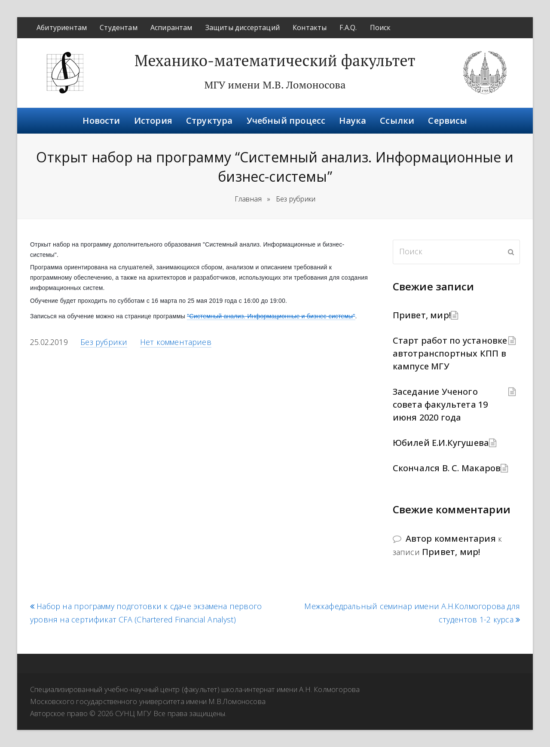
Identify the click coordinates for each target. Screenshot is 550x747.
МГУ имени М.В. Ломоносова (274, 84)
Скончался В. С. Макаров (447, 468)
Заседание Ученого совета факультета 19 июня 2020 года (440, 404)
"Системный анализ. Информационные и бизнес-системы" (271, 316)
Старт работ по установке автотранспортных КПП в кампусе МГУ (450, 353)
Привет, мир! (422, 315)
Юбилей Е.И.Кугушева (441, 442)
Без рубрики (103, 342)
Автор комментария (451, 538)
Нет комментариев (175, 342)
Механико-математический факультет (275, 60)
